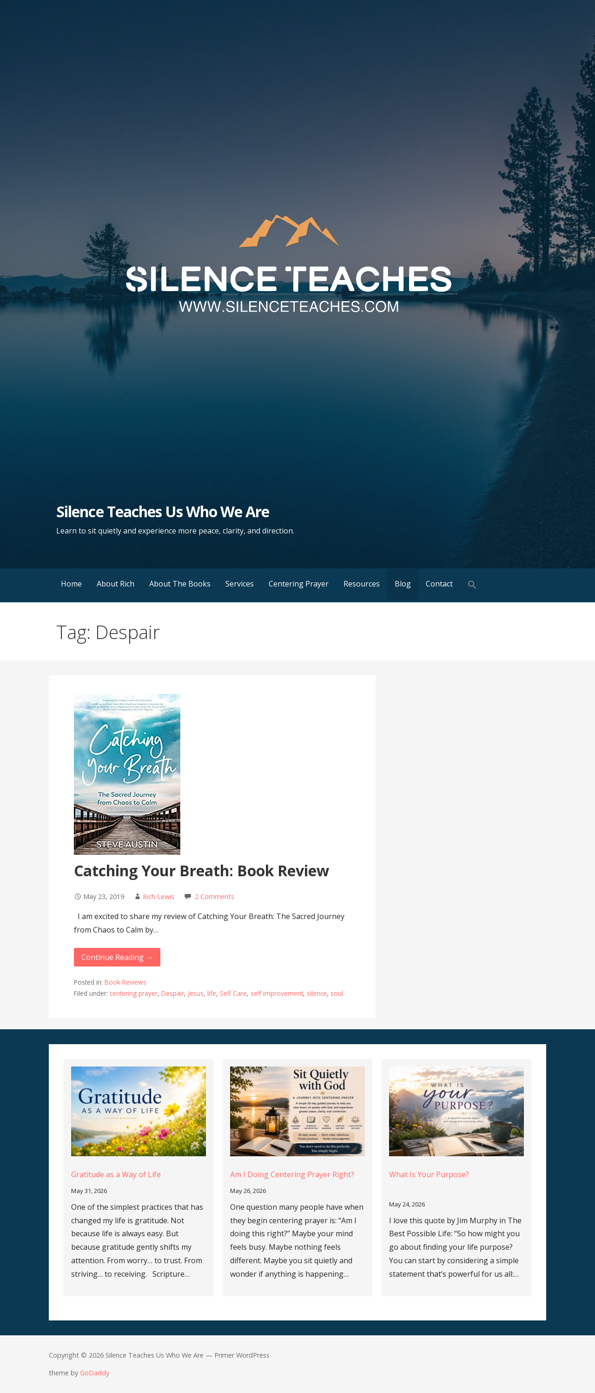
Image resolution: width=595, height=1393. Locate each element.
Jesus (196, 993)
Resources (362, 584)
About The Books (180, 584)
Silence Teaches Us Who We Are (162, 511)
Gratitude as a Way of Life (116, 1174)
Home (71, 584)
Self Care (233, 993)
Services (239, 584)
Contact (439, 584)
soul (337, 993)
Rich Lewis (158, 896)
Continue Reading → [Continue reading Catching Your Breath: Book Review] (117, 957)
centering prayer (134, 993)
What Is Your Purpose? (429, 1174)
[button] (472, 585)
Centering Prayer (299, 584)
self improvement (277, 993)
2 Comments (214, 896)
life (211, 993)
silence (317, 993)
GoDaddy (94, 1372)
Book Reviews (125, 982)
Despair (172, 993)
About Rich (115, 584)
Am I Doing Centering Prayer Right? (292, 1174)
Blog (403, 584)
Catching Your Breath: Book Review (201, 870)
